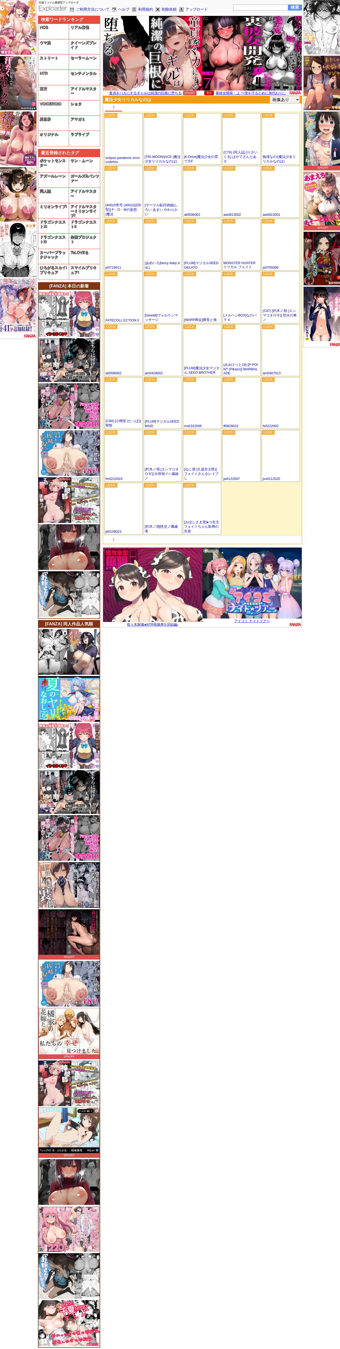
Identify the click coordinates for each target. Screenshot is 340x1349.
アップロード (196, 9)
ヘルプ (123, 9)
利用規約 (145, 9)
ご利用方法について (92, 9)
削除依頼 (169, 9)
